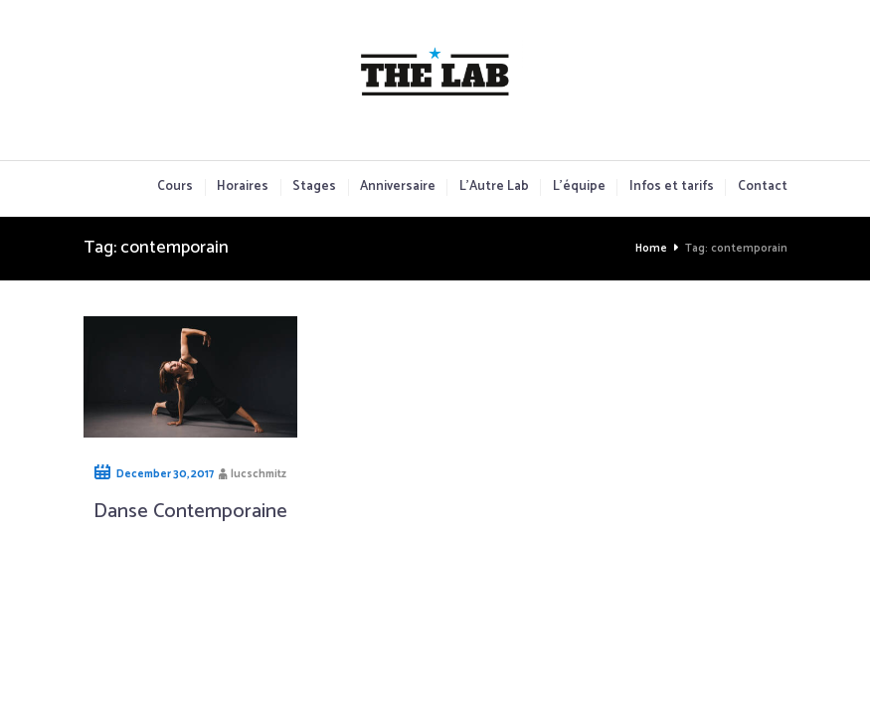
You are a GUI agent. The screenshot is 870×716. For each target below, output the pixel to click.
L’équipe (579, 187)
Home (651, 248)
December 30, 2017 (165, 474)
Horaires (242, 187)
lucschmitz (258, 474)
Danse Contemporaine (190, 511)
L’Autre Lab (494, 187)
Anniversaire (397, 187)
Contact (762, 187)
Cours (175, 187)
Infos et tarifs (671, 187)
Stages (314, 187)
